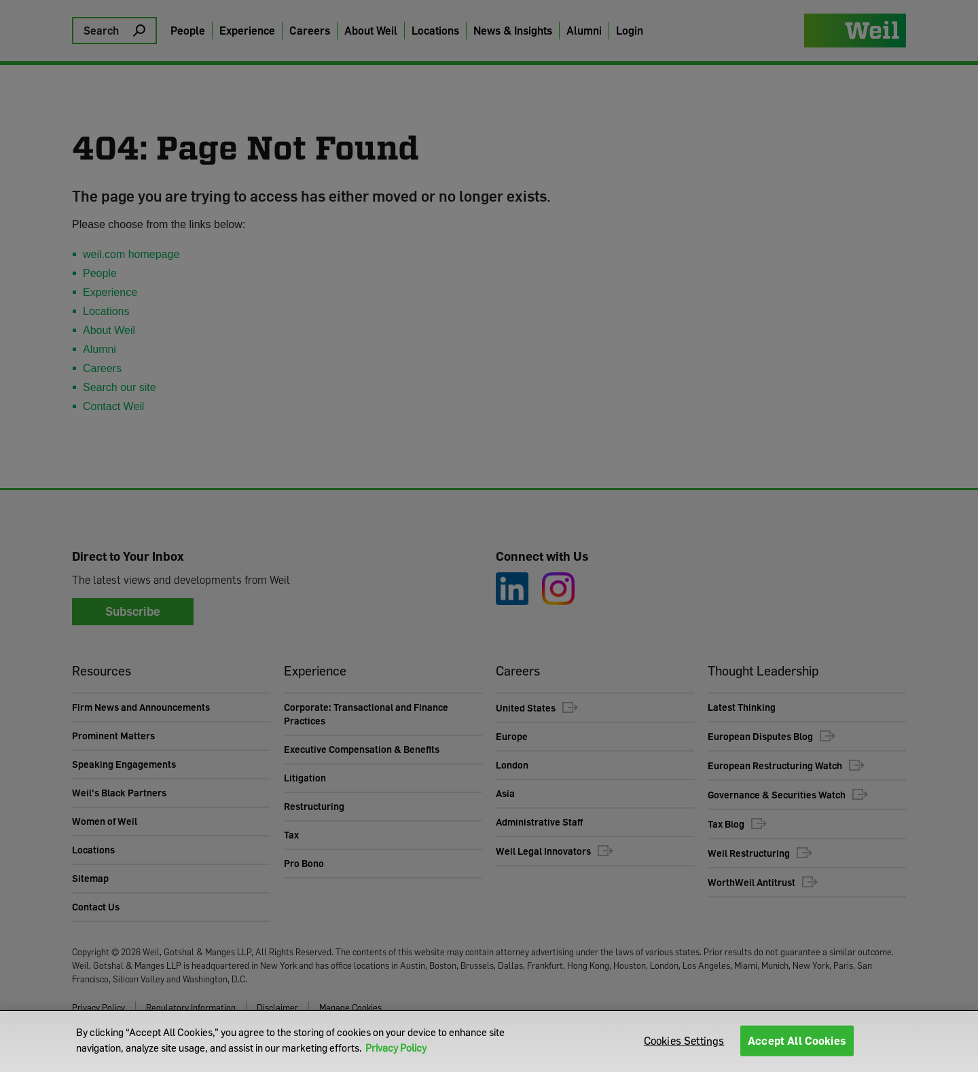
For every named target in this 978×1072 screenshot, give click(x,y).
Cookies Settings (684, 1041)
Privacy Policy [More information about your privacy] (396, 1047)
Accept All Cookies (797, 1041)
